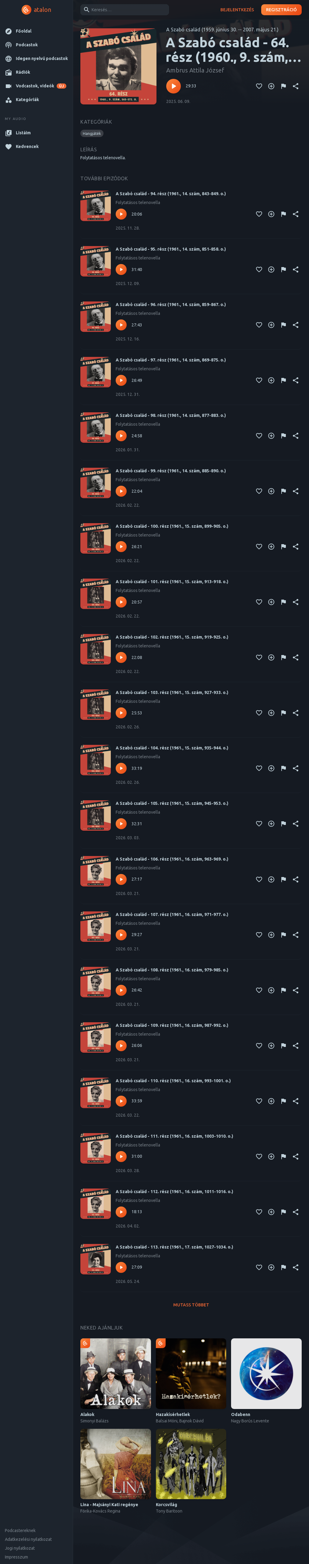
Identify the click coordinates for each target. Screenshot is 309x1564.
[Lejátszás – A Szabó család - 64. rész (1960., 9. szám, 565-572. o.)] (173, 86)
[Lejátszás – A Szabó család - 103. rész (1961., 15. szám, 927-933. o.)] (121, 712)
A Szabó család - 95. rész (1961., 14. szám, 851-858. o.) (171, 249)
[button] (36, 31)
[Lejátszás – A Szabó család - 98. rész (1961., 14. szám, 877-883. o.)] (121, 435)
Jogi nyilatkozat (20, 1548)
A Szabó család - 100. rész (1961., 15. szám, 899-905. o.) (172, 526)
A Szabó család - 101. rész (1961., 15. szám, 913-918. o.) (172, 581)
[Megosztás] (296, 86)
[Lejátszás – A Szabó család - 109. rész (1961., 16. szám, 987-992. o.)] (121, 1045)
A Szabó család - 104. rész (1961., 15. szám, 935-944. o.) (172, 747)
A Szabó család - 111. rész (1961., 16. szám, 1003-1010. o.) (174, 1136)
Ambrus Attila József (195, 70)
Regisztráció (281, 10)
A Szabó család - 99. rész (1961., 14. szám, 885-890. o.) (171, 470)
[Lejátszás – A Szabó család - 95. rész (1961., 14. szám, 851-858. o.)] (121, 269)
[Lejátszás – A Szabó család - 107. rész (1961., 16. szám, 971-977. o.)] (121, 934)
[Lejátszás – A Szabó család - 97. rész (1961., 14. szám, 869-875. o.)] (121, 380)
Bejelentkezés (237, 10)
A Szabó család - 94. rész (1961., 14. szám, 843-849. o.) (171, 193)
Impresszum (16, 1557)
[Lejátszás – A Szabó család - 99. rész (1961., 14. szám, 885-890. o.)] (121, 491)
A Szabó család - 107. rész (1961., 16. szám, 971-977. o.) (172, 914)
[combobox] (123, 10)
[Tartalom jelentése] (283, 86)
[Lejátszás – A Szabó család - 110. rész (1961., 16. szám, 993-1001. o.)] (121, 1101)
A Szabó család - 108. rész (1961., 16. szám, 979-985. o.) (172, 969)
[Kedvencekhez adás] (259, 86)
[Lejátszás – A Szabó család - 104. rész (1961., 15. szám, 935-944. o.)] (121, 768)
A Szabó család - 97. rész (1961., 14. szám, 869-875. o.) (171, 360)
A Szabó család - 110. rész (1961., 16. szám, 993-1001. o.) (173, 1080)
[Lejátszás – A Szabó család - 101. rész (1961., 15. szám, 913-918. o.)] (121, 602)
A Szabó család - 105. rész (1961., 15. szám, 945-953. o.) (172, 803)
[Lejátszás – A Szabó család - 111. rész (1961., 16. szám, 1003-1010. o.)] (121, 1156)
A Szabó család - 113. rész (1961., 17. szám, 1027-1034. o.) (174, 1247)
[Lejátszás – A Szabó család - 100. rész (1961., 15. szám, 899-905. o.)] (121, 546)
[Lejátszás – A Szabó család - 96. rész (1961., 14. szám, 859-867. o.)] (121, 324)
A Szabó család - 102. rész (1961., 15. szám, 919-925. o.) (172, 637)
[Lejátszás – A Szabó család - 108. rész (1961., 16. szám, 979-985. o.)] (121, 990)
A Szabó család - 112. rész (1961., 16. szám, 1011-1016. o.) (174, 1191)
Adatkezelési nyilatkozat (28, 1539)
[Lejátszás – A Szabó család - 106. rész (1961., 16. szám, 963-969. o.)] (121, 879)
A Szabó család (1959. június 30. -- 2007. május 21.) (222, 29)
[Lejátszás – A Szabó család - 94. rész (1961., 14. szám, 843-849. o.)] (121, 214)
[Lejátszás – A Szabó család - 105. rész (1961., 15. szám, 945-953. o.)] (121, 823)
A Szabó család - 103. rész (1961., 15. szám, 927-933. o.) (172, 692)
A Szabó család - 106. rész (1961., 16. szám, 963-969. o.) (172, 859)
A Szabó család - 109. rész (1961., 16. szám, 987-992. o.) (172, 1025)
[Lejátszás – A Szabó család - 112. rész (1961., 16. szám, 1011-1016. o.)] (121, 1211)
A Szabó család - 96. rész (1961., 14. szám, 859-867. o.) (171, 304)
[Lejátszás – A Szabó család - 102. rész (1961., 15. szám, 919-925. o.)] (121, 657)
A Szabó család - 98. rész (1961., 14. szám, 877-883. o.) (171, 415)
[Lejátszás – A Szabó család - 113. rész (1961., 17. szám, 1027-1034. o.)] (121, 1267)
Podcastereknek (20, 1530)
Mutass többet (191, 1305)
